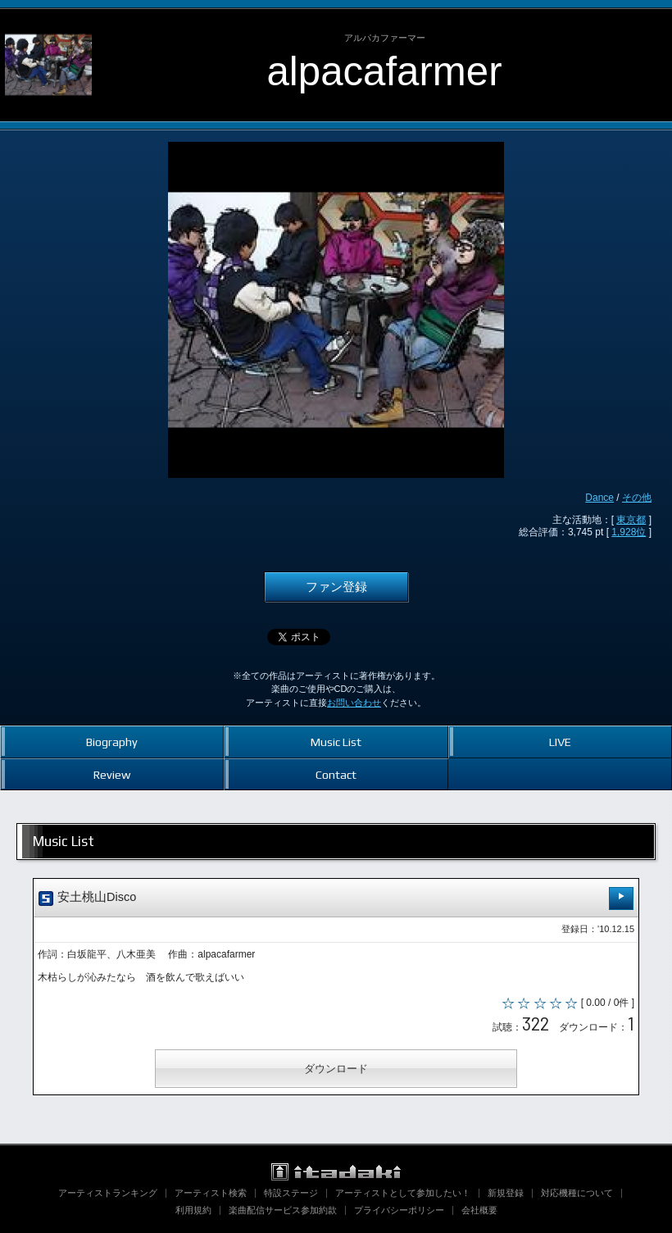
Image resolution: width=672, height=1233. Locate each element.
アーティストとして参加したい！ (402, 1193)
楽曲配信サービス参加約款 (283, 1210)
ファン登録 (336, 587)
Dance (599, 497)
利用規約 (193, 1210)
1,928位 (628, 532)
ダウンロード (336, 1068)
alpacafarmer (384, 70)
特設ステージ (291, 1193)
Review (111, 774)
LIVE (560, 741)
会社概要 (479, 1210)
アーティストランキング (107, 1193)
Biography (112, 741)
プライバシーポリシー (399, 1210)
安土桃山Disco (336, 898)
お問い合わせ (354, 702)
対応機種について (577, 1193)
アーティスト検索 (211, 1193)
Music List (336, 741)
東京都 (631, 520)
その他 (637, 497)
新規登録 (506, 1193)
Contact (336, 774)
